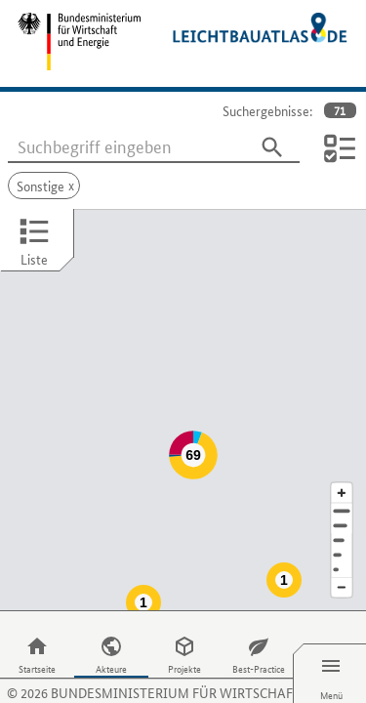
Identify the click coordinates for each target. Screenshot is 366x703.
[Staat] (341, 516)
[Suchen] (272, 147)
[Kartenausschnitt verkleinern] (341, 549)
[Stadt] (341, 486)
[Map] (183, 390)
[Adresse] (341, 472)
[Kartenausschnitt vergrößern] (341, 453)
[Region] (341, 501)
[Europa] (341, 530)
